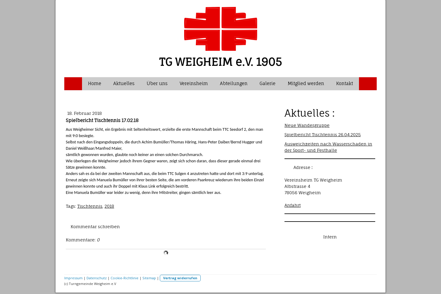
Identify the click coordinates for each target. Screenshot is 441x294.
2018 (109, 206)
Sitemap (149, 278)
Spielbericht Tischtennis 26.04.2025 (322, 134)
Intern (330, 236)
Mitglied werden (305, 83)
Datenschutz (97, 278)
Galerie (267, 83)
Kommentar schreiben (95, 226)
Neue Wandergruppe (307, 125)
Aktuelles (124, 83)
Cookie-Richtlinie (124, 278)
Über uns (157, 83)
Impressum (73, 278)
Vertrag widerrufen (180, 278)
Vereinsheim (194, 83)
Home (94, 83)
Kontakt (344, 83)
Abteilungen (234, 83)
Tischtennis (89, 206)
